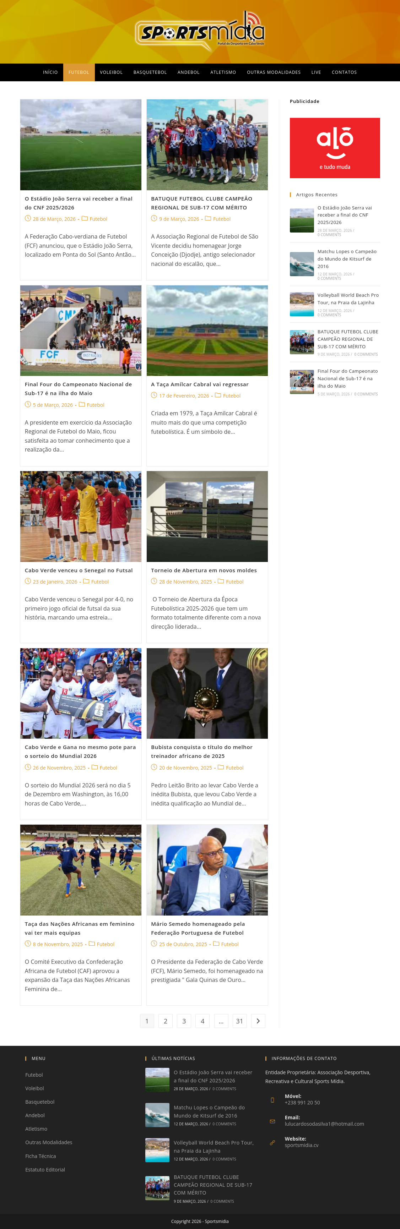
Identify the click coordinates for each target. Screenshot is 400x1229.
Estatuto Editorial (45, 1169)
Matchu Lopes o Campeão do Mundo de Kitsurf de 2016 (347, 258)
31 (239, 1021)
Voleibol (34, 1088)
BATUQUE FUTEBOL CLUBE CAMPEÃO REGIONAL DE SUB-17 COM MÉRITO (348, 339)
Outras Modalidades (48, 1142)
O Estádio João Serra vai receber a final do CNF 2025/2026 (345, 215)
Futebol (98, 218)
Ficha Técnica (40, 1156)
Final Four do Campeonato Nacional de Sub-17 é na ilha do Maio (348, 378)
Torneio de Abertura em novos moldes (204, 570)
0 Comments (329, 234)
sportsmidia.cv (302, 1145)
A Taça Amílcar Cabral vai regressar (200, 384)
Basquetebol (39, 1101)
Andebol (34, 1115)
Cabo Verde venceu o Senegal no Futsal (79, 570)
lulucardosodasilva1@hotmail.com (324, 1123)
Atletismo (36, 1128)
